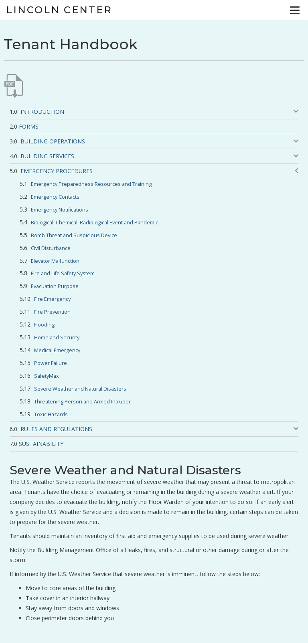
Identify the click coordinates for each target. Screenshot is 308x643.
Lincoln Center (59, 10)
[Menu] (295, 10)
